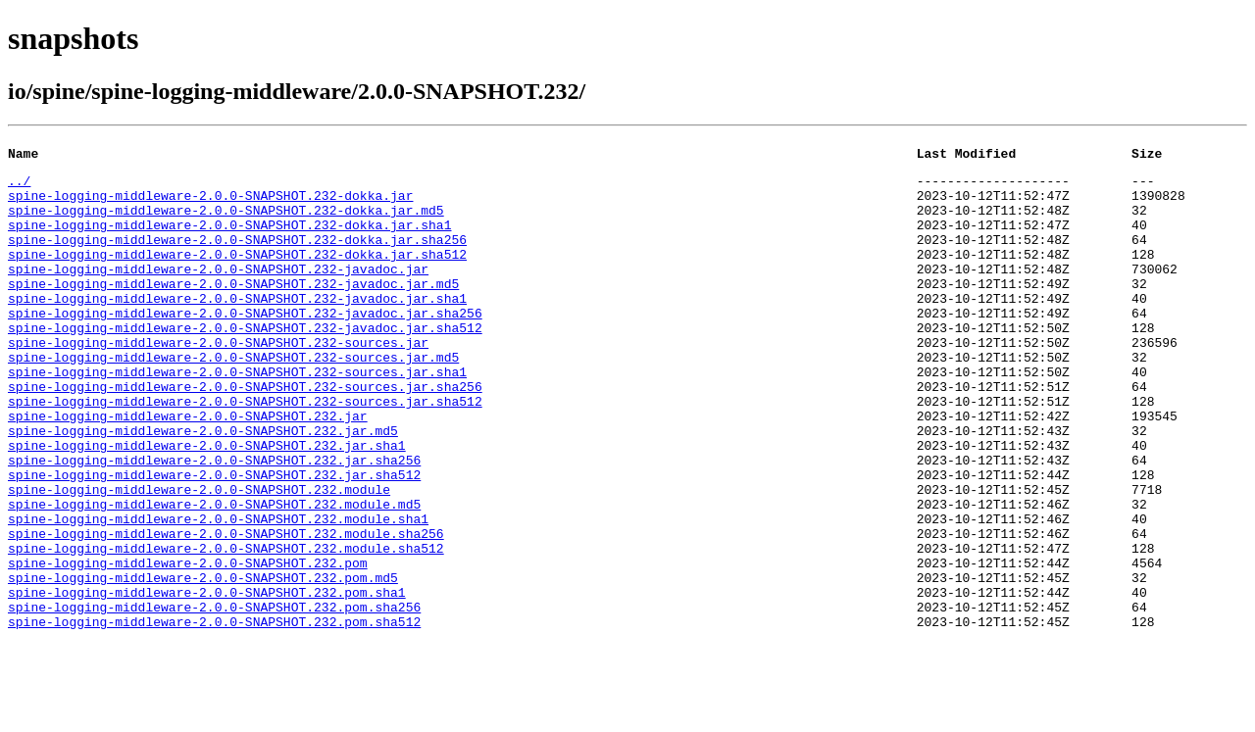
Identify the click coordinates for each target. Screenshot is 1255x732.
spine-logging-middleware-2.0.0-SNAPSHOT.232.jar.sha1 (207, 503)
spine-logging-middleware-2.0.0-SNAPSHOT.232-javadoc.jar (218, 292)
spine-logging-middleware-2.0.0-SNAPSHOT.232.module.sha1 (218, 592)
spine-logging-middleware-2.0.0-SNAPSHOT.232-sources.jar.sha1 (237, 415)
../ (19, 186)
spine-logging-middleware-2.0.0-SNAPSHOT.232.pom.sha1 (207, 680)
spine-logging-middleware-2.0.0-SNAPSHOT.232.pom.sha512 (214, 715)
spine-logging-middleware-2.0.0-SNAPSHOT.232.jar (188, 468)
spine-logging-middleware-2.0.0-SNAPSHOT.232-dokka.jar (210, 204)
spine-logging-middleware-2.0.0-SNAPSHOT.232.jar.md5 (203, 486)
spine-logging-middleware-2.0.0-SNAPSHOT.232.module (199, 556)
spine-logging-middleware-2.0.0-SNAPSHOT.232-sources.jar (218, 380)
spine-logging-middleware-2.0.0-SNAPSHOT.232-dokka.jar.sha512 (237, 274)
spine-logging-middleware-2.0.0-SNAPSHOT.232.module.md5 (214, 574)
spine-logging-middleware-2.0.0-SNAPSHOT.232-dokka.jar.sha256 (237, 257)
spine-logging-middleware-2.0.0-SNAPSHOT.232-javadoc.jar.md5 (233, 309)
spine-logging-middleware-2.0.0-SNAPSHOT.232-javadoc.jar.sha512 (245, 362)
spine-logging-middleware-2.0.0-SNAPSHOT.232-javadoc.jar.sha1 (237, 327)
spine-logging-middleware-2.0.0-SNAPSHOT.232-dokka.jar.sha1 (229, 239)
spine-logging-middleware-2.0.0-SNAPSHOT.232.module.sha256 (226, 609)
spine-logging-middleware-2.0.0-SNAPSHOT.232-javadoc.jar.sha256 (245, 345)
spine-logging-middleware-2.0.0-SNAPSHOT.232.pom (188, 645)
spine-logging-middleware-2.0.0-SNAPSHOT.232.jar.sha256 (214, 521)
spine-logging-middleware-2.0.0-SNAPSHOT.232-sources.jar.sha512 (245, 451)
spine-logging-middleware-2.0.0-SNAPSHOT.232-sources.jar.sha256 (245, 433)
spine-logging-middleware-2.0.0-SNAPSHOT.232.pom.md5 (203, 662)
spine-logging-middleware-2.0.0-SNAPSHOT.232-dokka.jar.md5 (226, 221)
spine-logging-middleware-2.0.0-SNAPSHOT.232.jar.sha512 (214, 539)
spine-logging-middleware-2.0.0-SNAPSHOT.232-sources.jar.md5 (233, 398)
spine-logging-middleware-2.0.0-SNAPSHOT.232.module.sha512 (226, 627)
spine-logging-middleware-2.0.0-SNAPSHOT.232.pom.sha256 (214, 698)
